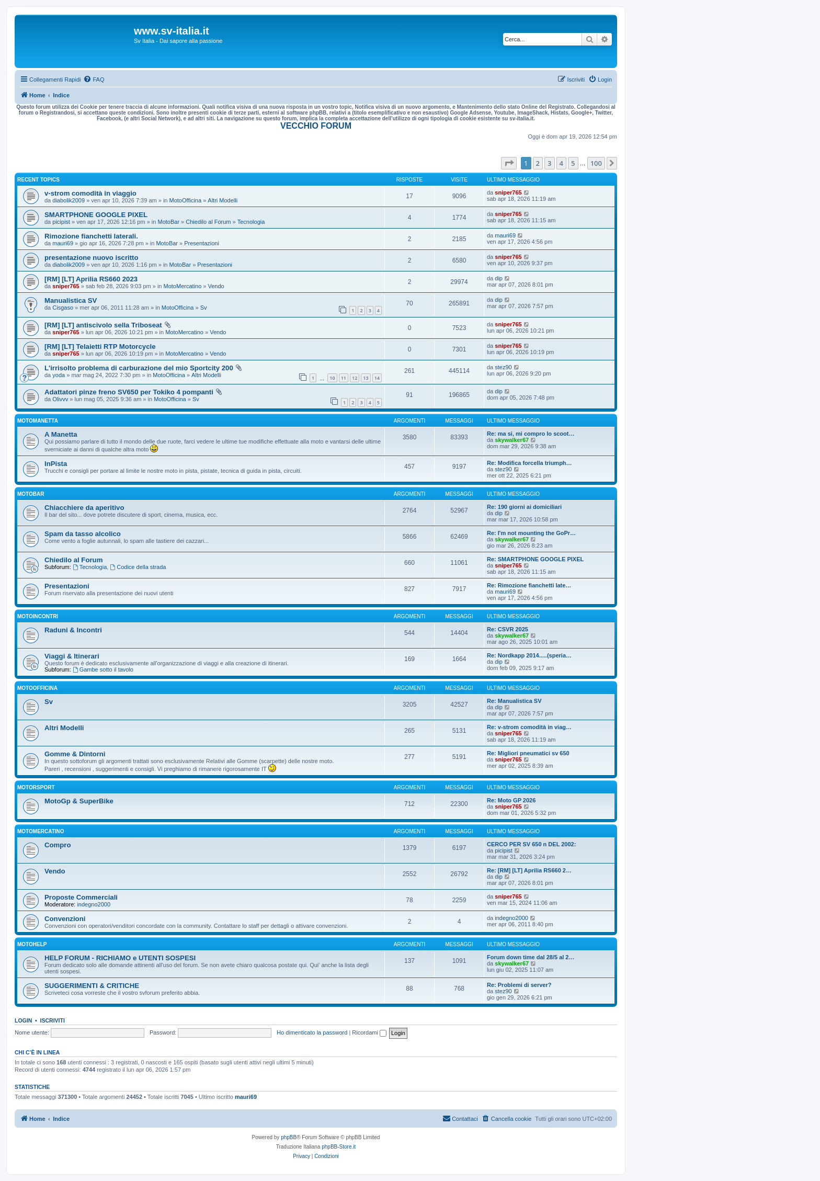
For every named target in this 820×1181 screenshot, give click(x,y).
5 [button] (573, 163)
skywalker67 (512, 440)
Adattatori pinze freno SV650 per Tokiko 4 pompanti (128, 392)
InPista (55, 464)
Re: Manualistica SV (514, 701)
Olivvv (60, 399)
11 (343, 377)
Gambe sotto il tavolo (103, 669)
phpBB (289, 1137)
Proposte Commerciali (81, 897)
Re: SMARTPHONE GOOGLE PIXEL (535, 559)
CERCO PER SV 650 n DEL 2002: (531, 844)
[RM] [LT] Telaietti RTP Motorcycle (99, 346)
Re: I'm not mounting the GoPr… (531, 533)
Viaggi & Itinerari (71, 656)
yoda (58, 375)
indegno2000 (93, 904)
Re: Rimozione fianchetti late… (529, 585)
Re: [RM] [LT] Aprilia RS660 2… (529, 870)
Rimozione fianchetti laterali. (91, 236)
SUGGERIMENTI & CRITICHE (91, 986)
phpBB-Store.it (339, 1147)
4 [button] (561, 163)
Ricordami (369, 1032)
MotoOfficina (185, 200)
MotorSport (35, 787)
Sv (203, 307)
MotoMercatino (183, 286)
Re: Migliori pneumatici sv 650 (528, 753)
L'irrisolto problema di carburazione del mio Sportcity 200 (138, 368)
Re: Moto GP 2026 (511, 800)
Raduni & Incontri (73, 630)
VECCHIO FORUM (315, 125)
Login (23, 1020)
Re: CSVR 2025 (507, 629)
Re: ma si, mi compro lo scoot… (530, 433)
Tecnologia (251, 222)
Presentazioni (201, 243)
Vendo (216, 286)
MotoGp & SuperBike (78, 801)
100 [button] (596, 163)
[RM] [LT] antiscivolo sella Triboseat (103, 325)
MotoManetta (37, 421)
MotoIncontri (37, 616)
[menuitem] (93, 79)
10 (332, 377)
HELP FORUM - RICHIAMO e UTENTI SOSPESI (120, 958)
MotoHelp (32, 944)
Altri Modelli (222, 200)
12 (354, 377)
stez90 (503, 367)
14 (377, 377)
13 (365, 377)
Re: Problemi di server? (519, 985)
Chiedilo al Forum (208, 222)
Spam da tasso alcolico (82, 534)
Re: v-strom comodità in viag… (529, 727)
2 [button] (538, 163)
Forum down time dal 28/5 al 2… (530, 957)
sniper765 (508, 192)
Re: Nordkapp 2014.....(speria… (529, 655)
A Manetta (60, 434)
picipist (61, 222)
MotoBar (168, 222)
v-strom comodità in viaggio (90, 193)
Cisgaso (62, 307)
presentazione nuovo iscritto (91, 258)
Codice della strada (138, 567)
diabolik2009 (68, 200)
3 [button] (549, 163)
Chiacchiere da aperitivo (84, 508)
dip (499, 278)
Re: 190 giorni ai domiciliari (524, 507)
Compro (57, 845)
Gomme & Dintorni (75, 754)
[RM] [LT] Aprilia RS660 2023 (91, 279)
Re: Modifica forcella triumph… (529, 463)
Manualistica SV (70, 300)
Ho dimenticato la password (312, 1032)
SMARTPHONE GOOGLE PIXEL (95, 215)
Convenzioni (64, 919)
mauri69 (62, 243)
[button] (509, 163)
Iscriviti (52, 1020)
